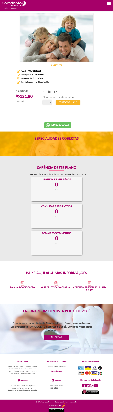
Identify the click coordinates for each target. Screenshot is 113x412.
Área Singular (56, 371)
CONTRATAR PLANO (67, 102)
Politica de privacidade (56, 366)
